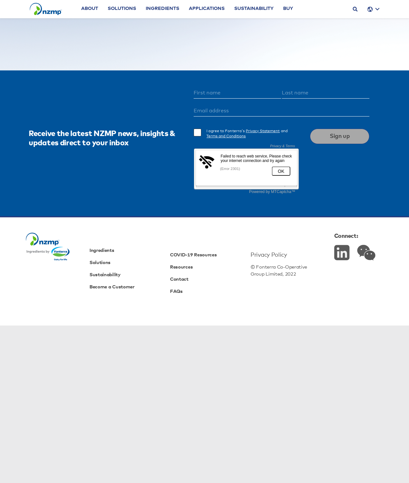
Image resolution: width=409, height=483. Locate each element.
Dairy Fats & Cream (224, 166)
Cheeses (272, 166)
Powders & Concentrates (157, 166)
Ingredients (181, 17)
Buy (307, 17)
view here (262, 149)
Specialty (222, 174)
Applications (225, 17)
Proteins (186, 174)
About (108, 17)
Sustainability (272, 17)
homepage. (254, 132)
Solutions (141, 17)
